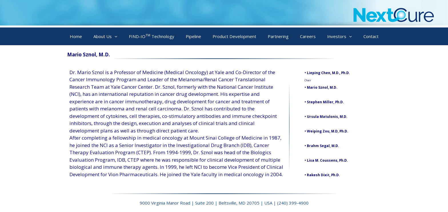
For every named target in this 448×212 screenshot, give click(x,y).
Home (76, 36)
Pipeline (193, 36)
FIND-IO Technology (151, 36)
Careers (308, 36)
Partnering (278, 36)
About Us (108, 36)
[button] (117, 36)
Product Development (234, 36)
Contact (371, 36)
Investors (342, 36)
